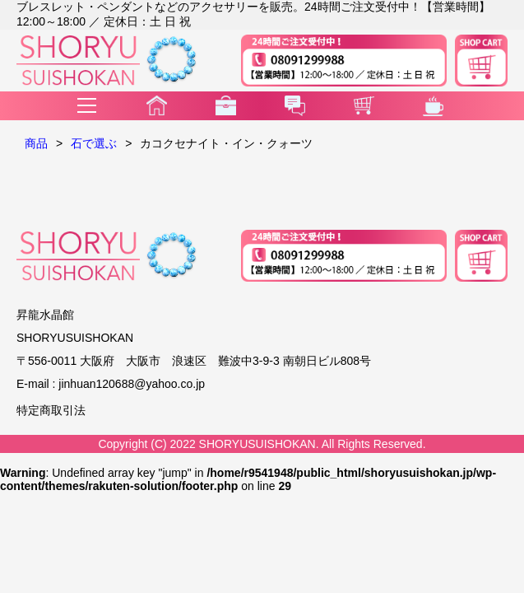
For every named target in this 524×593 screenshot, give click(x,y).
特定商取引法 (51, 410)
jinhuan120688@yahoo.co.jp (131, 383)
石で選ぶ (94, 143)
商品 (36, 143)
